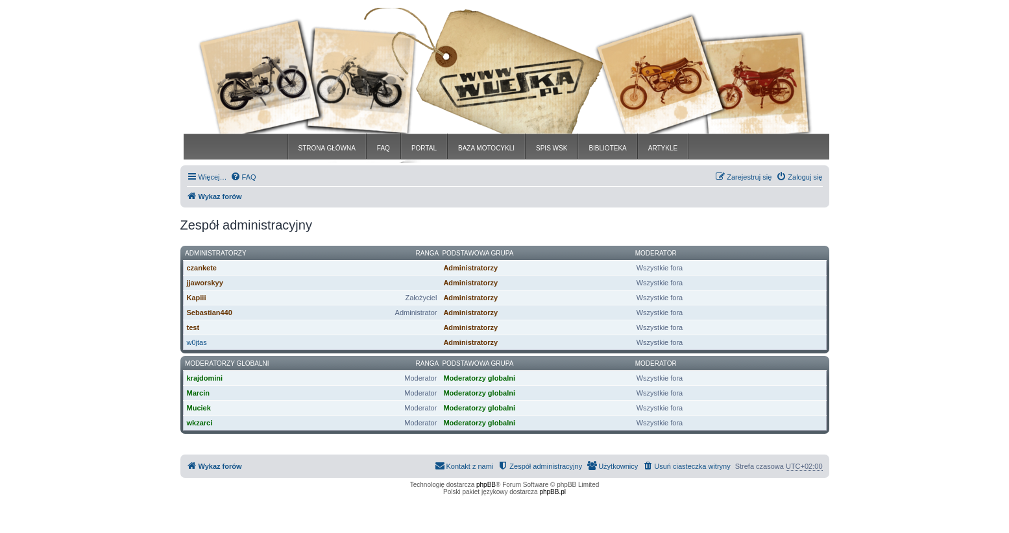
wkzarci (200, 423)
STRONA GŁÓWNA (327, 148)
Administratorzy (216, 253)
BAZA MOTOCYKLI (486, 148)
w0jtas (197, 342)
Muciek (199, 408)
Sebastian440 (209, 312)
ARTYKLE (662, 148)
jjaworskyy (205, 283)
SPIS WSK (551, 148)
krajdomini (205, 378)
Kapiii (196, 298)
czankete (202, 268)
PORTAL (424, 148)
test (193, 327)
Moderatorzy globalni (227, 363)
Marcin (198, 393)
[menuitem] (243, 177)
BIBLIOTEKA (607, 148)
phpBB (486, 484)
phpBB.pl (552, 491)
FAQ (383, 148)
